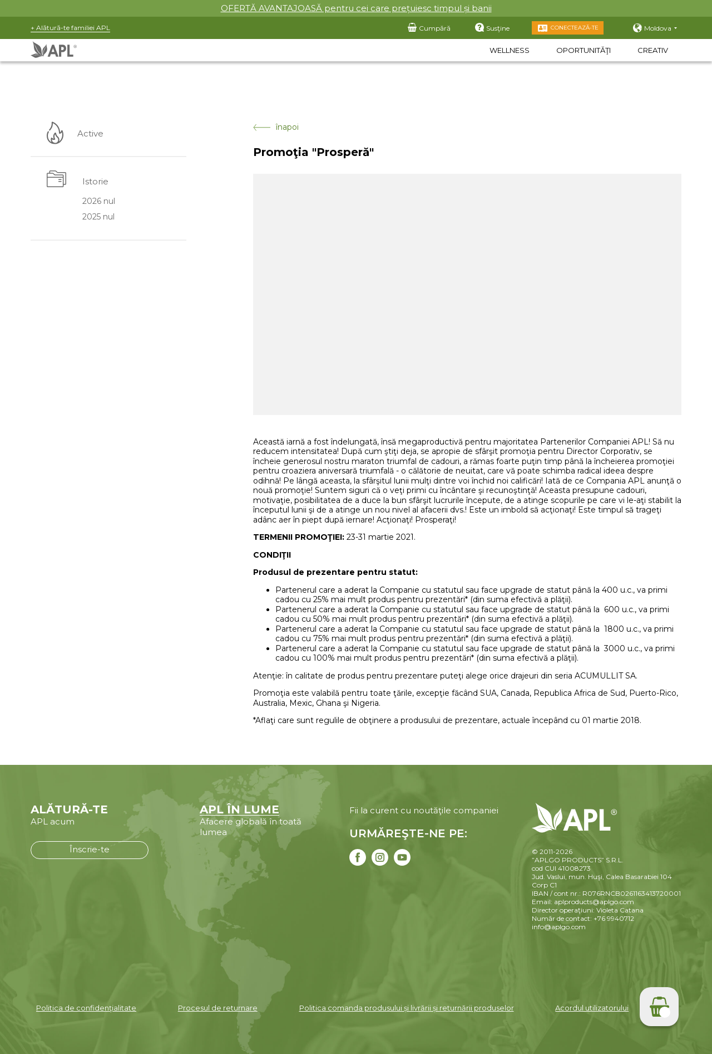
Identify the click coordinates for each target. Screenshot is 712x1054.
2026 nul (98, 201)
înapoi (276, 127)
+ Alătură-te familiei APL (70, 27)
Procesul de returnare (218, 1007)
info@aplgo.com (559, 927)
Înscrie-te (90, 849)
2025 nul (98, 217)
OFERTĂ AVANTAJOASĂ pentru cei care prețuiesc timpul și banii (356, 8)
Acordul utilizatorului (592, 1007)
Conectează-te (575, 27)
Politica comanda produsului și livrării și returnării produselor (406, 1007)
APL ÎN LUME (239, 809)
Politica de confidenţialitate (86, 1007)
